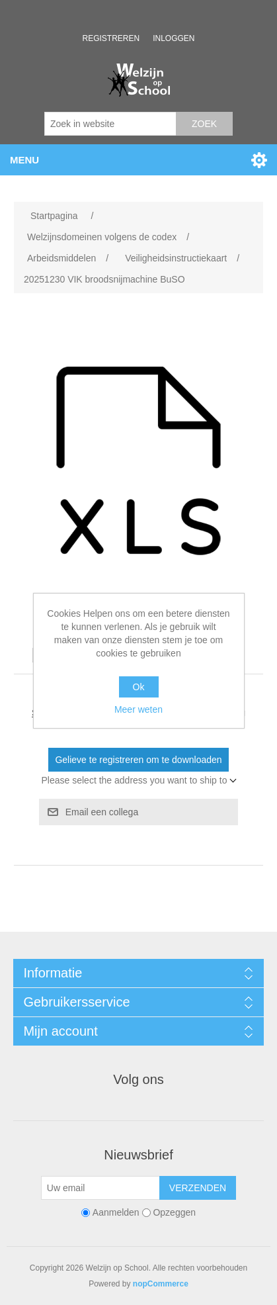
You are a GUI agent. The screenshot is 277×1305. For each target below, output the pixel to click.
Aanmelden (116, 1212)
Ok (139, 687)
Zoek (204, 123)
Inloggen (173, 38)
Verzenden (197, 1188)
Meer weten (138, 709)
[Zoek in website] (110, 124)
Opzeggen (174, 1212)
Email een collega (102, 812)
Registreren (110, 38)
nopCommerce (160, 1283)
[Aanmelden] (100, 1188)
